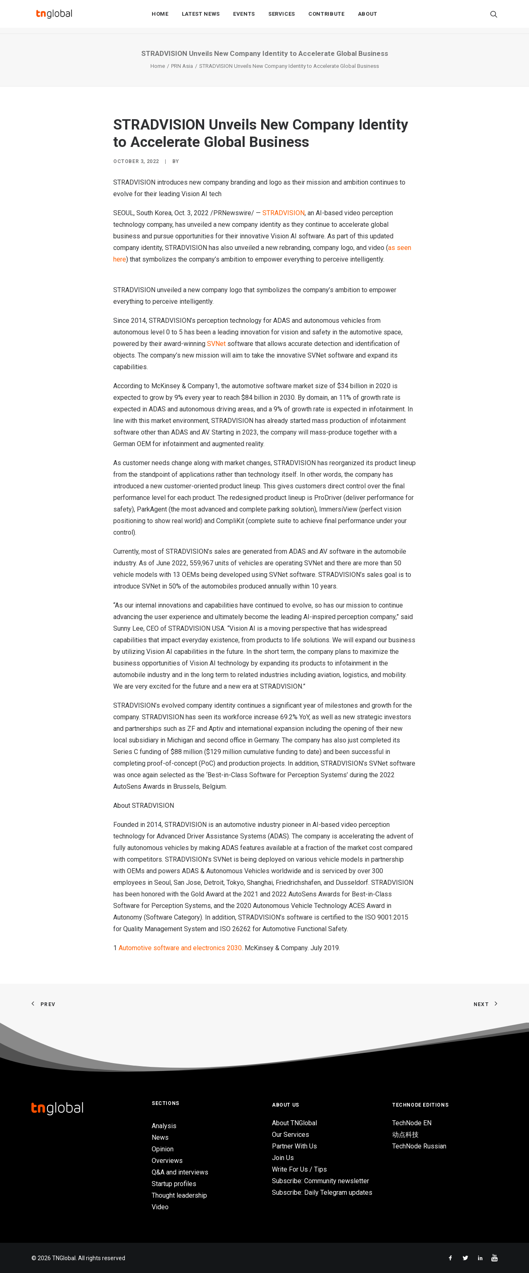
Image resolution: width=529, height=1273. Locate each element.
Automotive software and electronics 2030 (180, 948)
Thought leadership (179, 1195)
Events (244, 17)
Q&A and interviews (180, 1172)
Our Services (290, 1134)
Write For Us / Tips (299, 1169)
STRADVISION (283, 213)
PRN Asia (182, 66)
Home (160, 17)
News (160, 1137)
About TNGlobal (294, 1123)
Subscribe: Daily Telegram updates (322, 1192)
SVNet (216, 344)
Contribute (326, 17)
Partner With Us (294, 1146)
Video (160, 1207)
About (367, 17)
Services (281, 17)
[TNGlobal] (54, 17)
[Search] (494, 17)
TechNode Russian (419, 1146)
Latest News (201, 17)
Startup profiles (174, 1184)
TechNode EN (411, 1123)
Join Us (283, 1158)
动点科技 (405, 1134)
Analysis (164, 1126)
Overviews (167, 1161)
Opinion (163, 1149)
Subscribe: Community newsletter (320, 1181)
